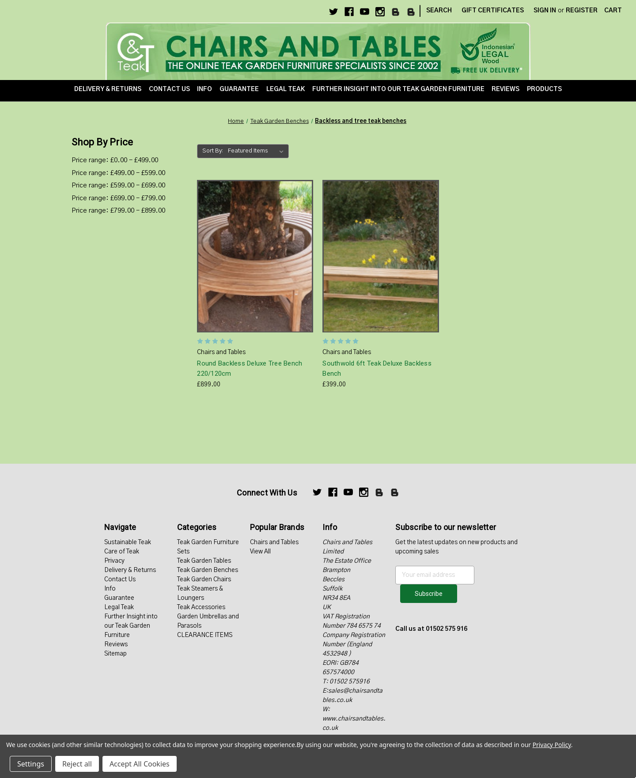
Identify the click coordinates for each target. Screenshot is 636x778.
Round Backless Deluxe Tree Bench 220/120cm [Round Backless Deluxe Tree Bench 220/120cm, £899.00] (249, 368)
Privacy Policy (552, 744)
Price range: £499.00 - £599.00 (118, 173)
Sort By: (212, 151)
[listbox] (257, 151)
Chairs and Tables (274, 542)
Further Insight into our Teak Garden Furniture (398, 89)
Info (204, 89)
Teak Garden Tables (204, 561)
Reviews (505, 89)
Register (582, 11)
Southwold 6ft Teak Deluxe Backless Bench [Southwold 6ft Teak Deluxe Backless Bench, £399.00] (377, 368)
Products (544, 89)
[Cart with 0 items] (613, 11)
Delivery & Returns (107, 89)
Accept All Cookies (140, 764)
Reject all (77, 764)
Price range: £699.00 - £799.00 (118, 198)
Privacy (114, 561)
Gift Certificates (493, 11)
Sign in (545, 11)
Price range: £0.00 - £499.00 (115, 160)
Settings (30, 764)
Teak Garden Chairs (204, 579)
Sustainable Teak (127, 542)
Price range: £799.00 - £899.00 (118, 210)
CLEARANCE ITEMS (204, 635)
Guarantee (239, 89)
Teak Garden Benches (207, 570)
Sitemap (115, 654)
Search (439, 11)
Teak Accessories (201, 607)
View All (260, 552)
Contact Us (169, 89)
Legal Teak (285, 89)
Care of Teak (121, 552)
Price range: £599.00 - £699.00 (118, 185)
